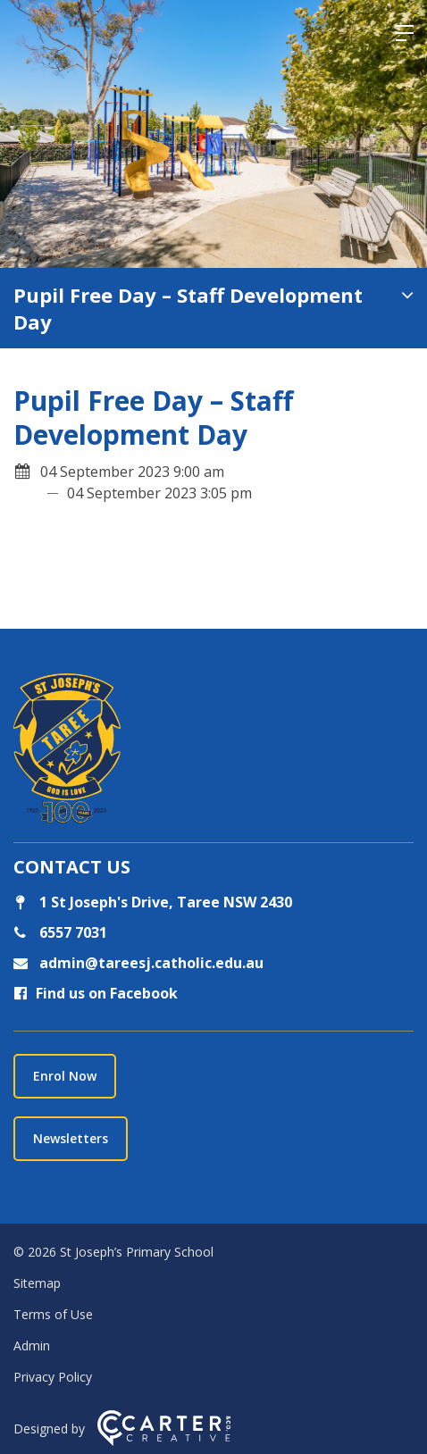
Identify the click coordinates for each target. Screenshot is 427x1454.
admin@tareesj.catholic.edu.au (150, 963)
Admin (31, 1345)
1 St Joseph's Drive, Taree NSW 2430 (152, 902)
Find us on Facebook (95, 993)
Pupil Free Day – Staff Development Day (188, 308)
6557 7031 (71, 932)
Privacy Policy (52, 1376)
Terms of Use (53, 1314)
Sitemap (37, 1282)
